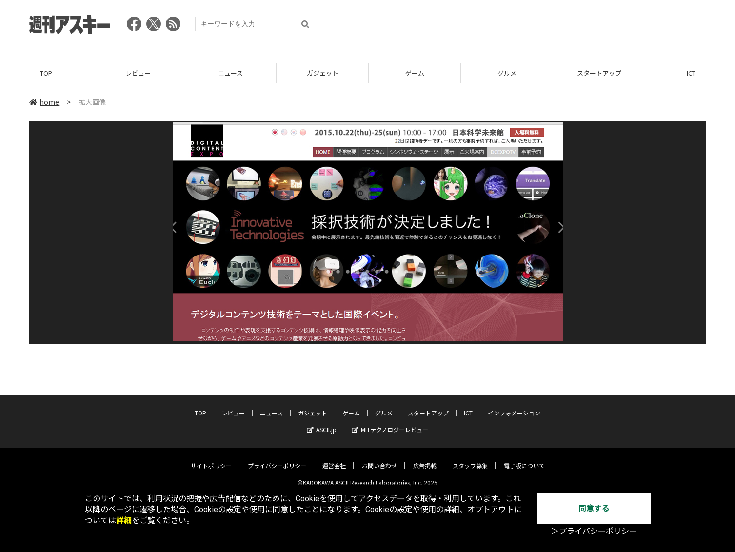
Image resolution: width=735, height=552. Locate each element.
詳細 (124, 520)
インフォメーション (514, 405)
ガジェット (322, 73)
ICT (468, 405)
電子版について (524, 458)
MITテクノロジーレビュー (390, 422)
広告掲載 (425, 458)
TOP (46, 73)
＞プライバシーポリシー (594, 531)
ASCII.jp (322, 422)
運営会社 (334, 458)
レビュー (138, 73)
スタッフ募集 (470, 458)
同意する (594, 508)
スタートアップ (599, 73)
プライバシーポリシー (277, 458)
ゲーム (414, 73)
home (44, 102)
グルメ (506, 73)
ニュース (230, 73)
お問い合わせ (379, 458)
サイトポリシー (211, 458)
